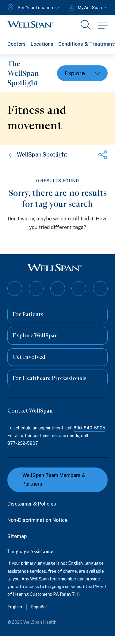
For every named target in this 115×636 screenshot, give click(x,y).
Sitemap (17, 536)
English (14, 606)
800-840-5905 (89, 427)
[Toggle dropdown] (82, 73)
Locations (42, 44)
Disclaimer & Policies (31, 504)
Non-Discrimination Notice (37, 520)
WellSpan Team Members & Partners (50, 479)
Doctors (16, 44)
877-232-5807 (22, 443)
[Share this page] (103, 155)
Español (39, 606)
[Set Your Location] (32, 7)
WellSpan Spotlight (37, 154)
